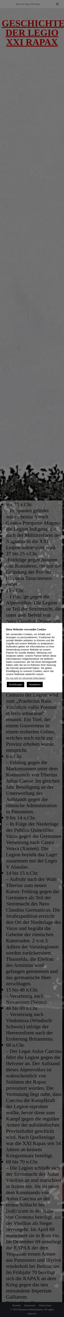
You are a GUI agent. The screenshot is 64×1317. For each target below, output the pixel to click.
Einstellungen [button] (15, 684)
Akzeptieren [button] (35, 684)
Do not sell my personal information (25, 678)
